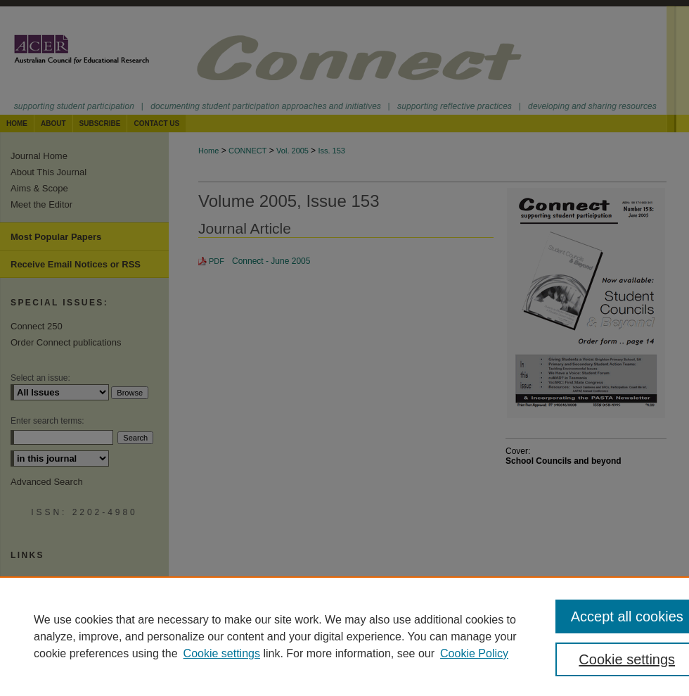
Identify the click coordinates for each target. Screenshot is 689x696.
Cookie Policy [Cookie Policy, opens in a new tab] (474, 653)
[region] (344, 636)
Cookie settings (221, 653)
